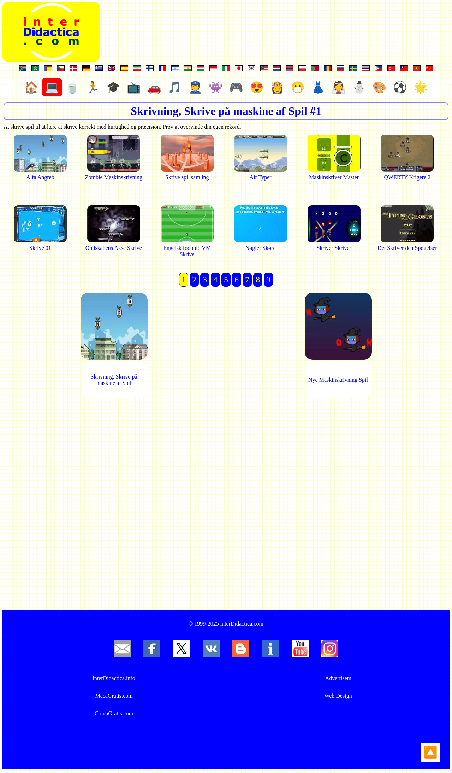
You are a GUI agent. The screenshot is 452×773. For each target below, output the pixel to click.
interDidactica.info (114, 678)
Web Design (338, 696)
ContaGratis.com (114, 713)
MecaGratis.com (113, 696)
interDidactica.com (241, 624)
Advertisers (338, 678)
